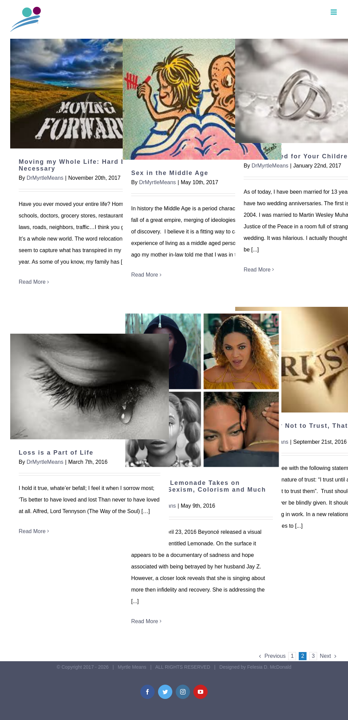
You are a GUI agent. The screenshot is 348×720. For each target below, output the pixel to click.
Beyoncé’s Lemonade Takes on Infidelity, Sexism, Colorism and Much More (198, 489)
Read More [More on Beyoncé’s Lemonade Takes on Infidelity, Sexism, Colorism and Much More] (144, 621)
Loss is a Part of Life (56, 452)
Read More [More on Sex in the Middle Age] (144, 275)
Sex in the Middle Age (169, 173)
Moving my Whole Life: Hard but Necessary (76, 165)
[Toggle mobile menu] (334, 12)
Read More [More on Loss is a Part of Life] (32, 531)
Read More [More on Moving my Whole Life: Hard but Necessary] (32, 282)
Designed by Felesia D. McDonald (256, 667)
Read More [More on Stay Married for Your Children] (257, 270)
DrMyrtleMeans (45, 178)
